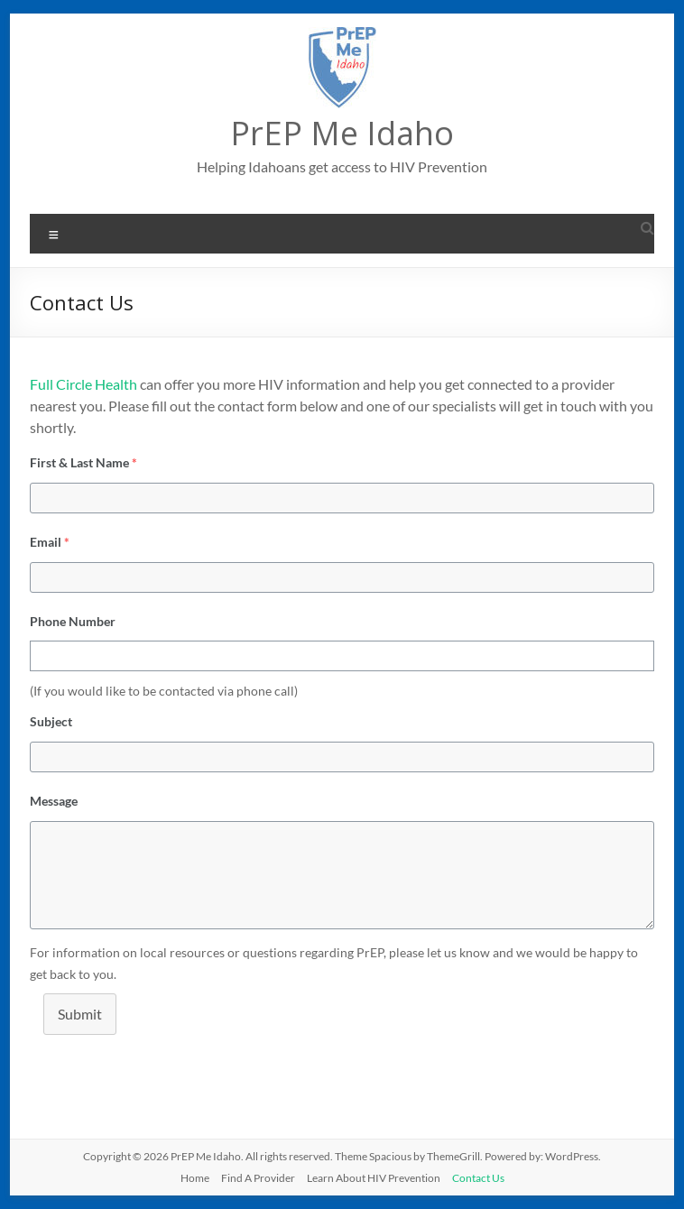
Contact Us (478, 1178)
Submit (80, 1013)
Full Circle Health (83, 383)
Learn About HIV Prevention (373, 1178)
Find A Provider (258, 1178)
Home (194, 1178)
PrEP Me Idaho (342, 133)
